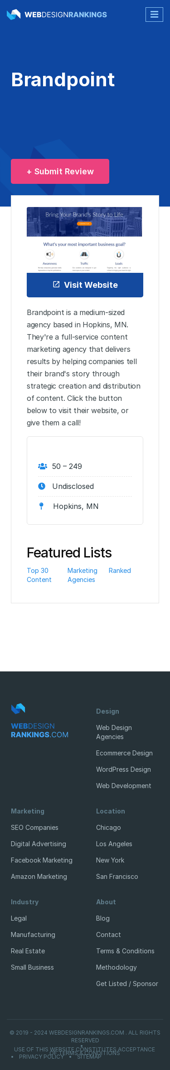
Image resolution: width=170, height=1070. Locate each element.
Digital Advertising (38, 844)
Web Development (123, 785)
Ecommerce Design (124, 753)
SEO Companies (34, 827)
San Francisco (117, 876)
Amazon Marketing (39, 876)
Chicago (108, 827)
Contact (108, 934)
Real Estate (28, 951)
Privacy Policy (41, 1057)
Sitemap (89, 1057)
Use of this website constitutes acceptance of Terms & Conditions (84, 1051)
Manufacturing (33, 934)
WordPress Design (123, 769)
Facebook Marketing (42, 860)
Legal (19, 918)
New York (110, 860)
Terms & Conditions (125, 951)
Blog (103, 918)
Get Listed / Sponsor (127, 983)
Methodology (116, 967)
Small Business (32, 967)
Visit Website (85, 285)
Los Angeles (114, 844)
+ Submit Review (60, 171)
